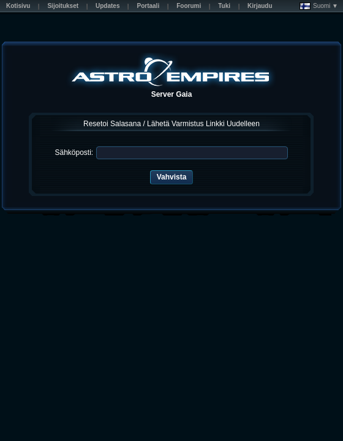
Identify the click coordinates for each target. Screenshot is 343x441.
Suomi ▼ (319, 6)
